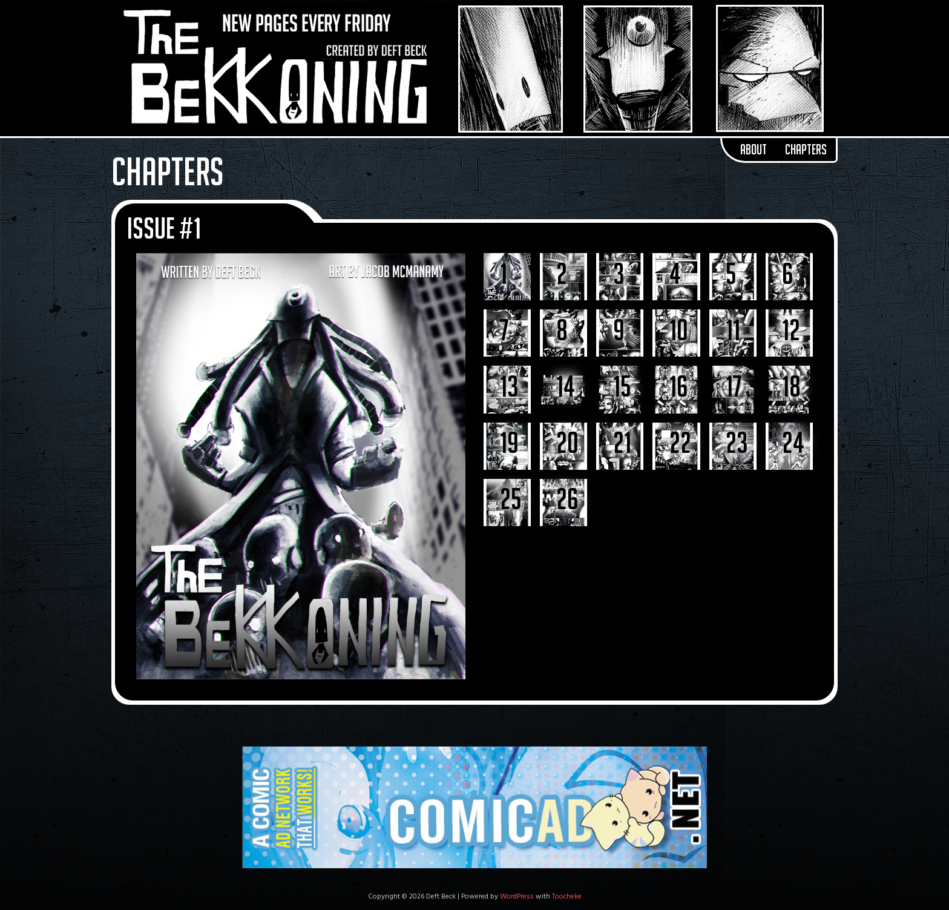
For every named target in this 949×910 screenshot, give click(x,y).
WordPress (517, 897)
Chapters (806, 149)
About (753, 149)
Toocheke (567, 897)
